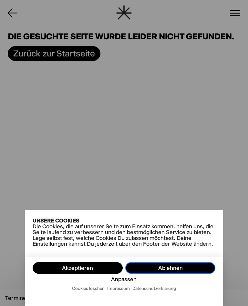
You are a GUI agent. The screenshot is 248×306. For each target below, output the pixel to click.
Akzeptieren (77, 268)
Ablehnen (170, 268)
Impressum (118, 288)
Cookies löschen (88, 288)
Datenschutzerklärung (154, 288)
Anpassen (124, 279)
